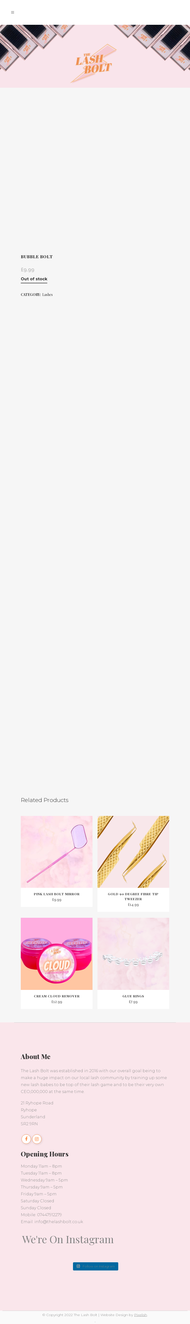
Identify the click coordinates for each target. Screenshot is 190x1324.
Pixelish (140, 1315)
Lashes (47, 294)
